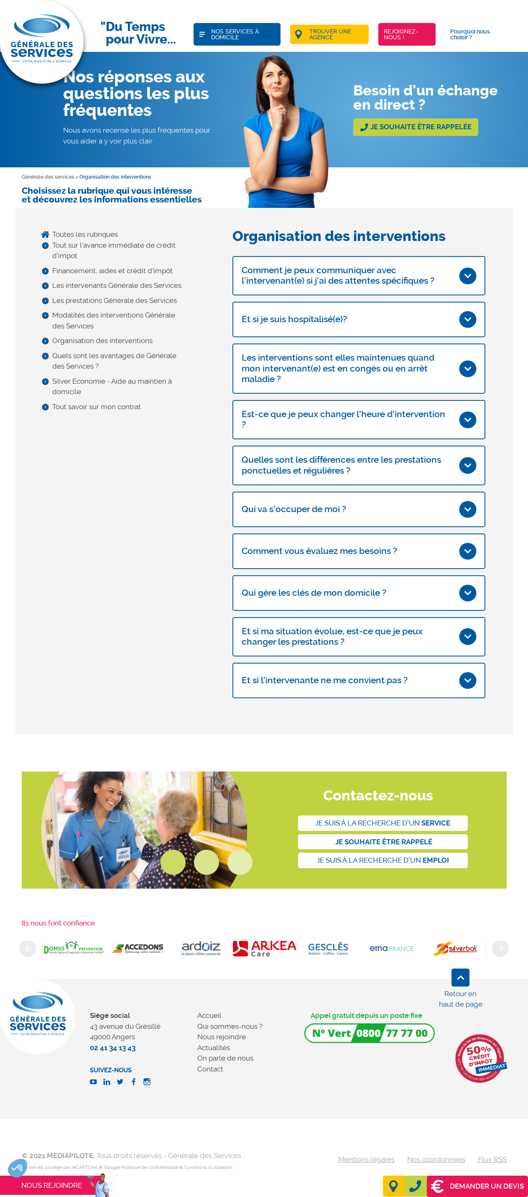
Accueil (209, 1015)
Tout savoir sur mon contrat (96, 406)
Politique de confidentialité (149, 1167)
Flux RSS (492, 1159)
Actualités (213, 1047)
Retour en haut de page (460, 999)
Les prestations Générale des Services (114, 300)
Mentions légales (366, 1159)
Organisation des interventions (102, 340)
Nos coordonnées (436, 1159)
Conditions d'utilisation (208, 1167)
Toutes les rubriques (85, 234)
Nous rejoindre (221, 1037)
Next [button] (500, 948)
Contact (210, 1069)
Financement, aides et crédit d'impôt (112, 271)
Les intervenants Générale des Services (116, 285)
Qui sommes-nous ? (230, 1026)
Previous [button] (27, 948)
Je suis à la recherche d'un (382, 823)
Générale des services (48, 177)
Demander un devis (477, 1186)
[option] (74, 949)
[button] (18, 1168)
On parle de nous (225, 1058)
